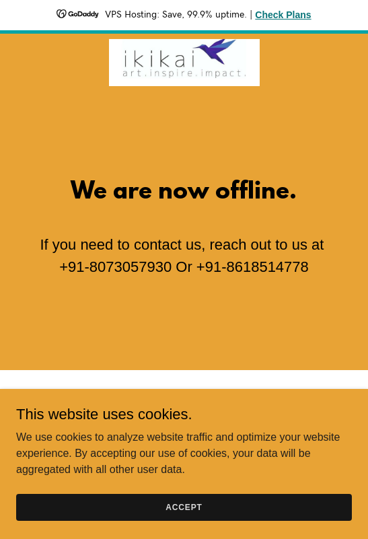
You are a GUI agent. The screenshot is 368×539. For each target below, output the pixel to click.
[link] (184, 44)
